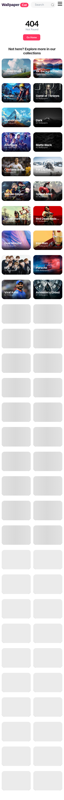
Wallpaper (15, 5)
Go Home (32, 37)
